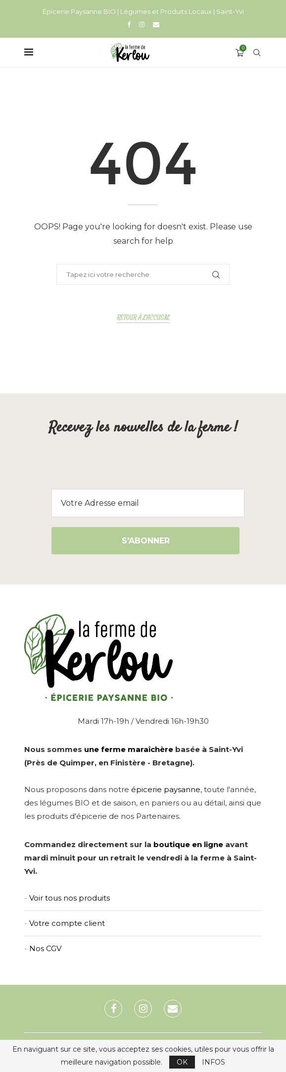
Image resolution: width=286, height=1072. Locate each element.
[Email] (156, 24)
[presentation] (143, 469)
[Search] (257, 52)
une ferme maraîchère (128, 749)
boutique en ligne (188, 844)
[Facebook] (129, 24)
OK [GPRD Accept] (182, 1062)
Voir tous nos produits (69, 898)
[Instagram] (141, 24)
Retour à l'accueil (143, 318)
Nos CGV (45, 948)
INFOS (213, 1062)
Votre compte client (67, 923)
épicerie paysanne (165, 789)
